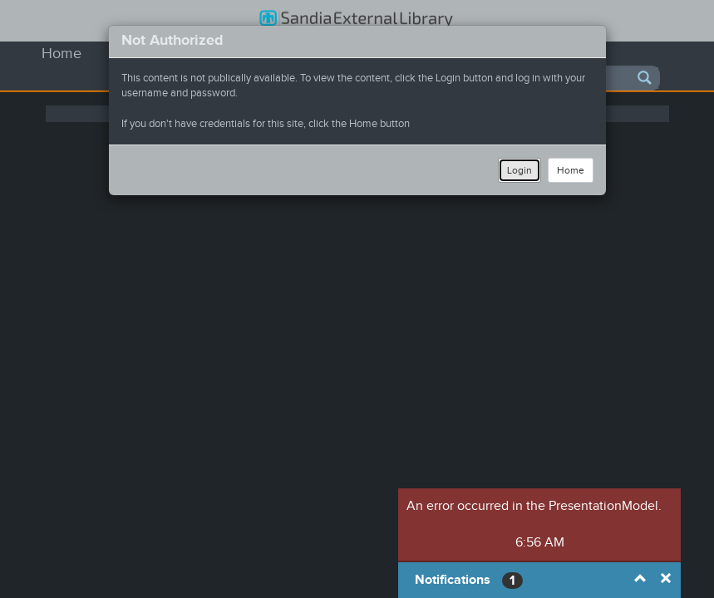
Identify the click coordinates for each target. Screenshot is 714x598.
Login (519, 170)
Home (570, 170)
